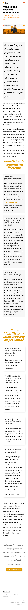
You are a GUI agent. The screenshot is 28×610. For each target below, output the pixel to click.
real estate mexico (18, 17)
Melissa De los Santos (10, 15)
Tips (4, 19)
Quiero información (14, 570)
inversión (5, 17)
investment (11, 17)
